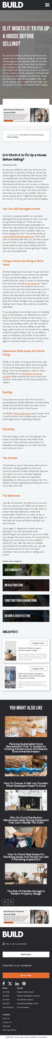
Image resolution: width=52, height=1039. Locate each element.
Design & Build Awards (25, 992)
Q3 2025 (6, 1003)
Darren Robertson (22, 413)
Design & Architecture (17, 616)
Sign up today (26, 975)
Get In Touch (26, 954)
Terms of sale (19, 1037)
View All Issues (8, 1007)
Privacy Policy (42, 1037)
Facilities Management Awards (28, 996)
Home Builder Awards (25, 1000)
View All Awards (23, 1007)
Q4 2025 (6, 1000)
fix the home (31, 283)
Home (9, 135)
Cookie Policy (9, 1037)
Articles (16, 135)
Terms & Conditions (30, 1037)
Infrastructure (14, 585)
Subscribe (6, 1026)
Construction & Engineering (21, 600)
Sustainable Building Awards (27, 1003)
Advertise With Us (9, 1030)
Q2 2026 (6, 992)
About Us (6, 1018)
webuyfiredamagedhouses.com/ (18, 236)
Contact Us (7, 1022)
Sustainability (13, 570)
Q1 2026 (6, 996)
